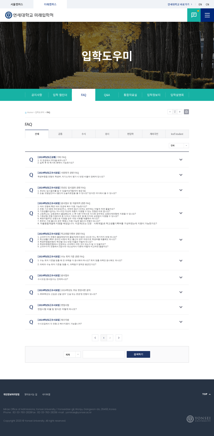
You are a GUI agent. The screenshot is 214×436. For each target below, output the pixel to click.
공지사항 (36, 95)
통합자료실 (130, 95)
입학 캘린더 (60, 95)
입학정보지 (153, 95)
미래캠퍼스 (50, 4)
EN (200, 4)
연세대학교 (178, 4)
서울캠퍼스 (17, 4)
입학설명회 (177, 95)
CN (207, 4)
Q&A (107, 95)
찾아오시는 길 (30, 394)
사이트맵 (46, 394)
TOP (204, 394)
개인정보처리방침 (11, 394)
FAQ (83, 95)
